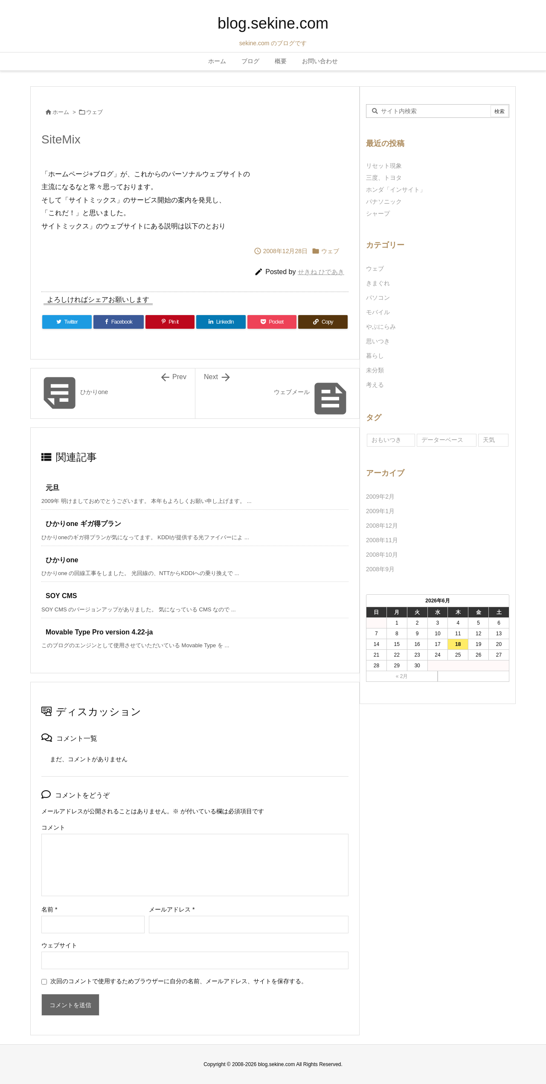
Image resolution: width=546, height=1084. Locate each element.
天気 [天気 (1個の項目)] (489, 439)
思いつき (378, 341)
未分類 (375, 370)
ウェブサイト (59, 945)
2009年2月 (380, 496)
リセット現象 (384, 165)
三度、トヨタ (387, 177)
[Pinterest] (170, 322)
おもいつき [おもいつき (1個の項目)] (386, 439)
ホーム (60, 112)
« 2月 (402, 676)
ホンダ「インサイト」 (396, 189)
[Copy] (323, 322)
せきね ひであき (321, 271)
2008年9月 (380, 569)
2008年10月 (382, 554)
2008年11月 (382, 540)
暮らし (375, 355)
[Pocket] (272, 322)
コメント (53, 827)
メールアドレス (172, 909)
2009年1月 (380, 511)
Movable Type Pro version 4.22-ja (99, 632)
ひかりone (62, 560)
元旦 (52, 487)
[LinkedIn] (221, 322)
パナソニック (384, 201)
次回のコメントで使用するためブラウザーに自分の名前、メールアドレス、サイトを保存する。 (178, 981)
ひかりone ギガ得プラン (83, 523)
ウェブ (94, 112)
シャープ (378, 213)
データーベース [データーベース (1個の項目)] (442, 439)
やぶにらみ (381, 326)
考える (375, 384)
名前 (49, 909)
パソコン (378, 297)
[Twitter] (67, 322)
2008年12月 (382, 525)
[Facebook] (118, 322)
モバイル (378, 312)
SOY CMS (61, 595)
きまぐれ (378, 283)
